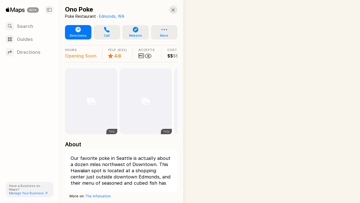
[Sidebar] (49, 10)
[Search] (29, 26)
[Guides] (29, 39)
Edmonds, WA (111, 16)
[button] (167, 10)
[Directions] (29, 52)
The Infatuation (98, 196)
